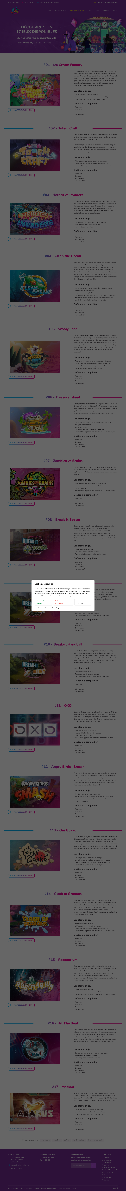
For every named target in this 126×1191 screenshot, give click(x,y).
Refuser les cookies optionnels (62, 602)
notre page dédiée (70, 596)
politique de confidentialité (51, 608)
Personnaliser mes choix (81, 602)
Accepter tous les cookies (43, 602)
